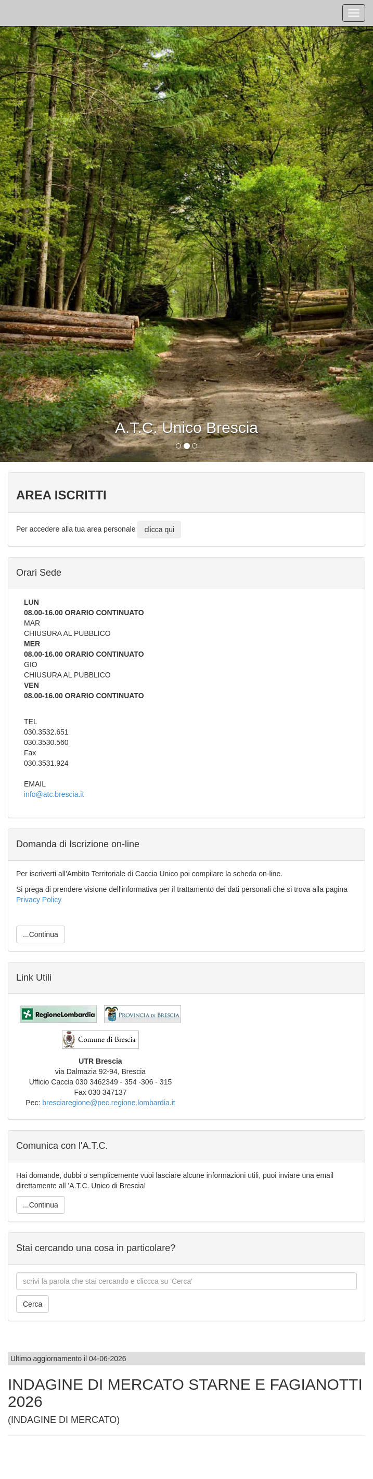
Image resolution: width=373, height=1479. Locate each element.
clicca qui (159, 529)
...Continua (40, 934)
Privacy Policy (38, 899)
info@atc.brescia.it (54, 794)
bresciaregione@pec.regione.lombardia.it (108, 1102)
